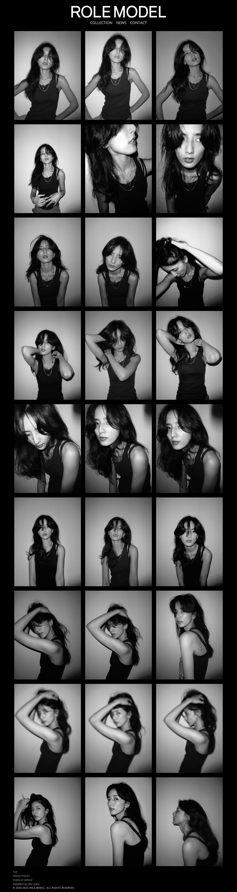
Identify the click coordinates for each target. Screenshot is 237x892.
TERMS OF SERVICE (22, 880)
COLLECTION (101, 22)
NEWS (121, 22)
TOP (15, 872)
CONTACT (138, 22)
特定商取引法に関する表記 (26, 884)
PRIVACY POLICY (21, 876)
